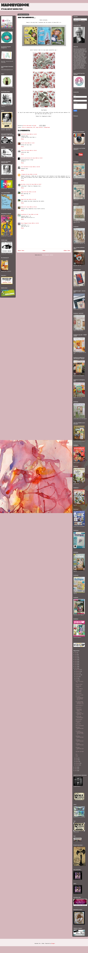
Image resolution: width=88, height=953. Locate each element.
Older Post (67, 250)
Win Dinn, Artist (25, 184)
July (77, 678)
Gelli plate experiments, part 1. (79, 748)
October (77, 673)
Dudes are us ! (78, 707)
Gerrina (23, 134)
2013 (76, 770)
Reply (22, 139)
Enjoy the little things (78, 686)
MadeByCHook (15, 6)
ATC (34, 127)
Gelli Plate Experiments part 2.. (79, 744)
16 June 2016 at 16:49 (34, 166)
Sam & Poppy (24, 223)
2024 (76, 654)
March (77, 761)
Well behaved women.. (78, 722)
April (77, 759)
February (78, 763)
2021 (76, 659)
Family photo (78, 723)
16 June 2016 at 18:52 (31, 174)
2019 (76, 662)
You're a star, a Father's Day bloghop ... (79, 710)
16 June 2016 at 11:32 (28, 143)
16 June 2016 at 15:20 (30, 150)
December (78, 669)
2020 (76, 661)
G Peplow (23, 174)
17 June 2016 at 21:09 (32, 214)
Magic (77, 755)
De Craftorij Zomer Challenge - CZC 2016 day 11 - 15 (79, 702)
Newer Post (21, 250)
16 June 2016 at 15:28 (36, 158)
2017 (76, 666)
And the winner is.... (79, 705)
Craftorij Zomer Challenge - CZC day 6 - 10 (79, 713)
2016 (76, 668)
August (77, 676)
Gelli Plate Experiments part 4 (79, 737)
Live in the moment (79, 694)
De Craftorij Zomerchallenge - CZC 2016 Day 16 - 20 (80, 698)
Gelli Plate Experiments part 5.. (79, 728)
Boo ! (77, 754)
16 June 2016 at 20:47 (35, 184)
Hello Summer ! (79, 693)
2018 (76, 664)
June (77, 679)
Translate (81, 21)
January (77, 764)
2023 (76, 656)
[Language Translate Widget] (80, 19)
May (77, 758)
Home (44, 250)
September (78, 674)
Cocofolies (23, 214)
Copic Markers (39, 127)
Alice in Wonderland (27, 127)
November (78, 671)
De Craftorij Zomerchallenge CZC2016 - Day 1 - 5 (80, 733)
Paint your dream (79, 684)
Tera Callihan (24, 166)
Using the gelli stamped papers (79, 717)
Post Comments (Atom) (47, 255)
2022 (76, 657)
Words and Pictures (26, 158)
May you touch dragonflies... (79, 691)
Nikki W (23, 207)
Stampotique (47, 127)
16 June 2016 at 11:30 (30, 134)
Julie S (23, 150)
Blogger (53, 943)
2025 (76, 652)
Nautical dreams (79, 719)
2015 (76, 767)
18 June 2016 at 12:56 (33, 223)
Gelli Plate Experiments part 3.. (79, 741)
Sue (22, 143)
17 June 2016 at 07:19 (30, 207)
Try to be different (79, 688)
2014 (76, 768)
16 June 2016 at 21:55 (30, 191)
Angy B (22, 191)
